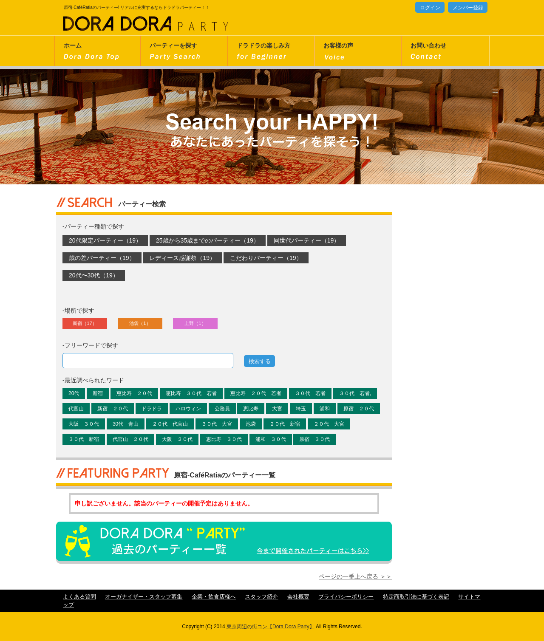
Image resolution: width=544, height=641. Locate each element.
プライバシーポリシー (346, 597)
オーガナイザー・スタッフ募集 (143, 597)
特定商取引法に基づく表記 (416, 597)
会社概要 (298, 597)
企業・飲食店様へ (214, 597)
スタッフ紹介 (261, 597)
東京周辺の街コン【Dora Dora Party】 (270, 627)
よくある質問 (79, 597)
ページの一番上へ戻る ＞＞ (355, 576)
